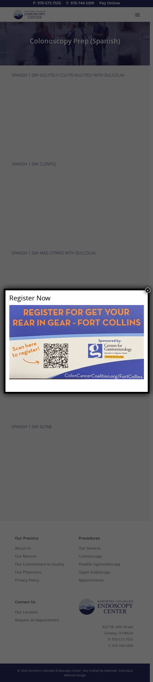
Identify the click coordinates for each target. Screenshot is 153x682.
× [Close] (147, 290)
